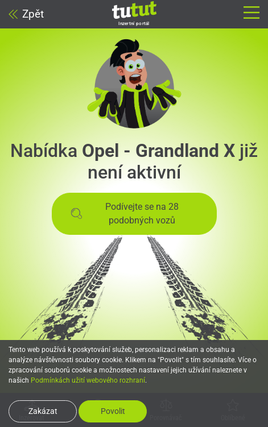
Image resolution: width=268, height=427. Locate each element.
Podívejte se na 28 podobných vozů (125, 213)
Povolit (113, 411)
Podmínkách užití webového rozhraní (88, 380)
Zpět (26, 13)
